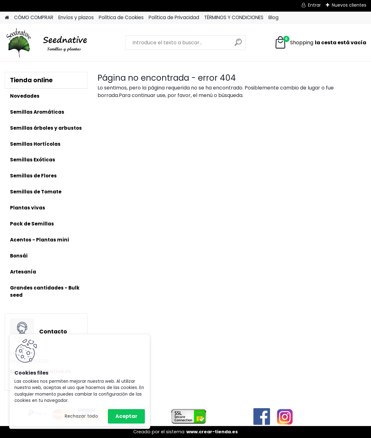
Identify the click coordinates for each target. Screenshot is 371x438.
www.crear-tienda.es (212, 432)
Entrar (314, 5)
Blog (273, 17)
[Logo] (48, 42)
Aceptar (126, 416)
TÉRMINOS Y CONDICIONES (233, 17)
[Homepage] (7, 18)
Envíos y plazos (76, 17)
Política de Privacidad (174, 17)
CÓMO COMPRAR (33, 17)
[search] (238, 45)
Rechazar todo (81, 416)
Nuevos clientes (349, 5)
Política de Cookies (121, 17)
